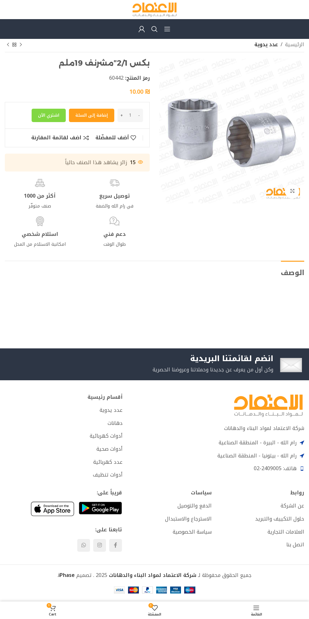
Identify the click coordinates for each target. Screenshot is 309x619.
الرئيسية (294, 44)
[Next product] (8, 45)
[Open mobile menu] (167, 29)
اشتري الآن (48, 115)
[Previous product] (21, 45)
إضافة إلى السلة (91, 115)
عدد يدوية (266, 44)
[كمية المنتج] (130, 115)
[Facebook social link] (115, 545)
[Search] (154, 29)
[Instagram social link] (99, 545)
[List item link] (64, 410)
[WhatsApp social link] (83, 545)
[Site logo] (154, 9)
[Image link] (268, 405)
